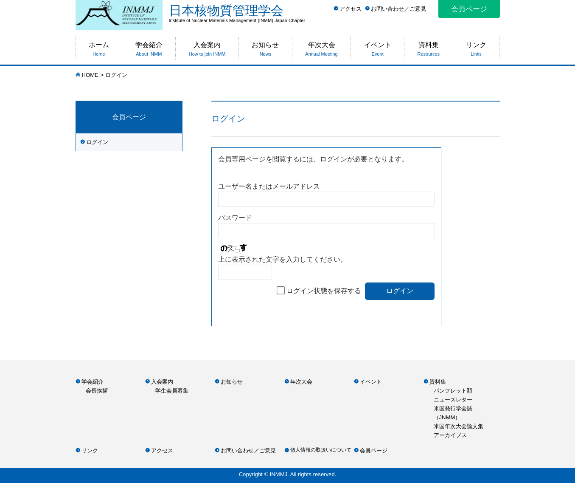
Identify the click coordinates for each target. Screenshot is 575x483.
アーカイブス (450, 435)
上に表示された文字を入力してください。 (282, 259)
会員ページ (469, 9)
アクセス (350, 9)
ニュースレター (453, 399)
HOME (90, 75)
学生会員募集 (171, 390)
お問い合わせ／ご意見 (398, 9)
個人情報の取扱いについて (320, 450)
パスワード (235, 217)
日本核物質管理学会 (334, 13)
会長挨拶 (97, 390)
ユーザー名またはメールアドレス (269, 186)
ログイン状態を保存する (323, 290)
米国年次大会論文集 (458, 426)
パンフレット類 (453, 390)
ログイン (97, 142)
